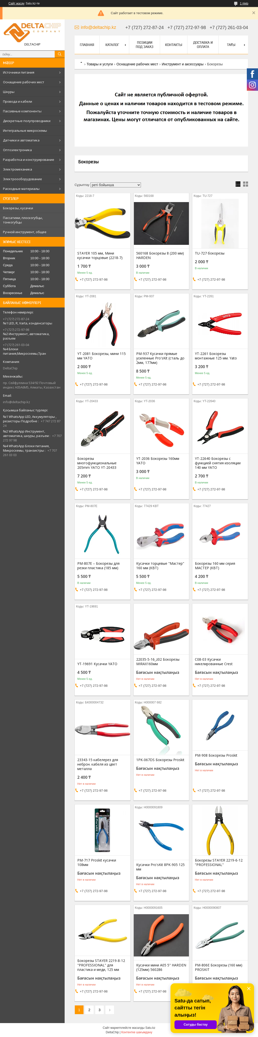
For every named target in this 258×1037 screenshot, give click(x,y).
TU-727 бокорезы (209, 253)
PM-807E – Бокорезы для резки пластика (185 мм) (98, 565)
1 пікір (244, 3)
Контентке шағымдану (136, 1032)
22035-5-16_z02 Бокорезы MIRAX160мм (157, 661)
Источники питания (18, 72)
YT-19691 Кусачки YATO (97, 664)
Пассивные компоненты (22, 111)
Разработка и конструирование (28, 159)
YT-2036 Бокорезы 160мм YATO (157, 460)
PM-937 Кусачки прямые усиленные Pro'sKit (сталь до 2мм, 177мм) (160, 358)
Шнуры (8, 91)
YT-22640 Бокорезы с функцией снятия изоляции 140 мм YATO (218, 463)
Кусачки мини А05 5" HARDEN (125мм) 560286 (161, 967)
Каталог (112, 45)
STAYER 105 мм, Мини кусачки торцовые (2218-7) (100, 255)
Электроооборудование (22, 179)
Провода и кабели (17, 101)
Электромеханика (17, 169)
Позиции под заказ (144, 45)
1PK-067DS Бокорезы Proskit (160, 760)
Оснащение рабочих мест (23, 82)
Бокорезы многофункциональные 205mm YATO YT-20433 (97, 463)
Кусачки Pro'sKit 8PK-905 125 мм (160, 867)
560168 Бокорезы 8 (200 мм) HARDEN (160, 255)
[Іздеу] (60, 54)
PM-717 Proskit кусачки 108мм (96, 862)
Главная (87, 45)
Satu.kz (150, 1028)
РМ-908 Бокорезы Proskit (216, 755)
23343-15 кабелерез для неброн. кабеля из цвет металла (97, 764)
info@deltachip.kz (16, 402)
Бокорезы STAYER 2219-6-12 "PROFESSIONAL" (219, 862)
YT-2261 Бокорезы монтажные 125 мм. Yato (216, 355)
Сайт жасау (16, 3)
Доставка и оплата (203, 45)
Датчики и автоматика (21, 140)
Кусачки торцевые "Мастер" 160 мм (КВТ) (160, 565)
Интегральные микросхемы (25, 130)
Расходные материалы (21, 188)
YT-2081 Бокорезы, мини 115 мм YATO (101, 355)
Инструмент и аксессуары (183, 64)
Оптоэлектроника (17, 150)
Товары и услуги (99, 64)
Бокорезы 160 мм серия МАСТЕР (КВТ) (215, 565)
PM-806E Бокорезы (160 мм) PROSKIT (218, 967)
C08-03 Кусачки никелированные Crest (214, 661)
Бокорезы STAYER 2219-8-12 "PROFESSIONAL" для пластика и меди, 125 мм (101, 965)
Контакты (173, 45)
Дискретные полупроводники (26, 121)
